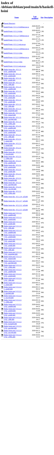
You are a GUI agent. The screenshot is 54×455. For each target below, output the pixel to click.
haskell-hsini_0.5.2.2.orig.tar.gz (15, 66)
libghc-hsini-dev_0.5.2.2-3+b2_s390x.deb (12, 192)
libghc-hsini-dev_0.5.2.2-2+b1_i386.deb (12, 136)
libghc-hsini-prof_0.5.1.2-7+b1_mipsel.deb (13, 257)
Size (42, 17)
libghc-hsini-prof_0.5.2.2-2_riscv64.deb (13, 297)
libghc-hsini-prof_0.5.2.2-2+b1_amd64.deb (13, 271)
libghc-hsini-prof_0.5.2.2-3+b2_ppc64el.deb (13, 327)
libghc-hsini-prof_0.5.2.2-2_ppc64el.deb (13, 292)
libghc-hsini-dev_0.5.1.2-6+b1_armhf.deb (12, 79)
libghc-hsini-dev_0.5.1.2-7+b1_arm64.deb (12, 92)
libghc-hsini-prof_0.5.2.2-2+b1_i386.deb (13, 279)
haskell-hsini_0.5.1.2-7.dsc (13, 40)
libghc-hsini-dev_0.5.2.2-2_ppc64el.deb (12, 149)
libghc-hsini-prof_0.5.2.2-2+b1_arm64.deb (13, 275)
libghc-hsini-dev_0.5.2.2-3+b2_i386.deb (12, 175)
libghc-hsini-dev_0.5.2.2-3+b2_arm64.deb (12, 166)
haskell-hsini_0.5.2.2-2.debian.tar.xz (16, 49)
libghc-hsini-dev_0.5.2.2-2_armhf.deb (12, 144)
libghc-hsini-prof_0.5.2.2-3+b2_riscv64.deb (13, 331)
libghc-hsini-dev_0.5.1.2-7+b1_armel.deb (12, 97)
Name (16, 17)
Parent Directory (9, 23)
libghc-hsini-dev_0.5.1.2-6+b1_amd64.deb (12, 70)
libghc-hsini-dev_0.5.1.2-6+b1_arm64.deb (12, 75)
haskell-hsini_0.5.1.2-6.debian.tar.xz (16, 27)
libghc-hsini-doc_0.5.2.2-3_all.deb (16, 210)
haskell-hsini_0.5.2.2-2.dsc (13, 53)
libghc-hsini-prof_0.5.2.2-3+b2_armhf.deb (13, 314)
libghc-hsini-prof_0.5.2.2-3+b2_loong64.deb (13, 323)
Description (48, 17)
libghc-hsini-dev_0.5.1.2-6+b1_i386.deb (12, 83)
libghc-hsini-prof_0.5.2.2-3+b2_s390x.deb (13, 336)
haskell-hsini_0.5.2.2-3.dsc (13, 62)
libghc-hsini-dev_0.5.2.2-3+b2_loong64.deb (12, 179)
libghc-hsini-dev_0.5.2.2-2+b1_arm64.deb (12, 131)
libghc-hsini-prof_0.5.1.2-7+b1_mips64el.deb (13, 253)
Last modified (35, 17)
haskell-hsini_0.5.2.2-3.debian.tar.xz (16, 57)
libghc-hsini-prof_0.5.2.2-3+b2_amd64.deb (13, 305)
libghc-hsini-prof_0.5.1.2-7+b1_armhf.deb (13, 244)
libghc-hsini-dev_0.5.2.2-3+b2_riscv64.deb (12, 188)
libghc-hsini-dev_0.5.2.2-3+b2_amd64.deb (12, 162)
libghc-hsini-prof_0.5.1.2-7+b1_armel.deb (13, 240)
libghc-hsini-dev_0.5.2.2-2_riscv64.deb (12, 153)
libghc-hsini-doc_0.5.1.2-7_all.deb (16, 201)
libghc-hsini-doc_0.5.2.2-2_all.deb (16, 205)
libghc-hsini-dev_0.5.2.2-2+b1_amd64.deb (12, 127)
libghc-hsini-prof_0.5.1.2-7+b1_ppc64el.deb (13, 262)
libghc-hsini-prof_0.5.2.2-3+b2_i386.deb (13, 318)
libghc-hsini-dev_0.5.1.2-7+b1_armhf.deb (12, 101)
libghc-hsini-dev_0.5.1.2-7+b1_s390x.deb (12, 123)
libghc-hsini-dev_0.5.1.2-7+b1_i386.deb (12, 105)
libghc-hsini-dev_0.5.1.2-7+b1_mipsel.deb (12, 114)
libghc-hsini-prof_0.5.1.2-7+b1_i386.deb (13, 249)
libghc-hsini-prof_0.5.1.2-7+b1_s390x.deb (13, 266)
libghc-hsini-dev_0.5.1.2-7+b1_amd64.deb (12, 88)
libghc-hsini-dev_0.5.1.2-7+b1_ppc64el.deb (12, 118)
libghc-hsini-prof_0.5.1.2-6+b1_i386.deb (13, 227)
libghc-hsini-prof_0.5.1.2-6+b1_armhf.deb (13, 223)
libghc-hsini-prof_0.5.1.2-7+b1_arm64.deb (13, 236)
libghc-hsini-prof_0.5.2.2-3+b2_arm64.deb (13, 310)
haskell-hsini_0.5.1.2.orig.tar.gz (15, 44)
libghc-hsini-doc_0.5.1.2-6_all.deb (16, 197)
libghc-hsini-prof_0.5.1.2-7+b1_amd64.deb (13, 231)
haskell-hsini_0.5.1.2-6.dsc (13, 31)
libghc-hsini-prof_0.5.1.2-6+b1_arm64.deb (13, 218)
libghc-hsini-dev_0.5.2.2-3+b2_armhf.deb (12, 170)
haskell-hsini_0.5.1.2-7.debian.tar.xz (16, 36)
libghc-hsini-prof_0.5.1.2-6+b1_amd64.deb (13, 214)
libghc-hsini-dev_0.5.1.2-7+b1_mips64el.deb (12, 110)
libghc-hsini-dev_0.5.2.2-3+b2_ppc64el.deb (12, 184)
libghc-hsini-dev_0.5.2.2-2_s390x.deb (12, 157)
